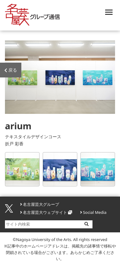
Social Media (94, 212)
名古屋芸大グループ (41, 204)
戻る (10, 70)
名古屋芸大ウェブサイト (45, 212)
